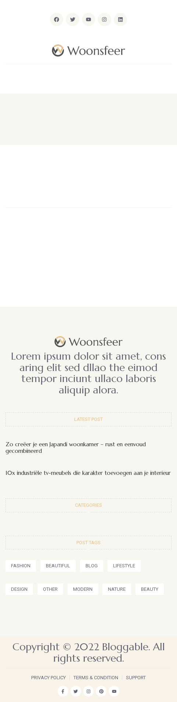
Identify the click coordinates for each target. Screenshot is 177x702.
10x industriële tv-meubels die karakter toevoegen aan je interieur (88, 472)
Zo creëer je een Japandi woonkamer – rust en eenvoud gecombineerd (76, 447)
